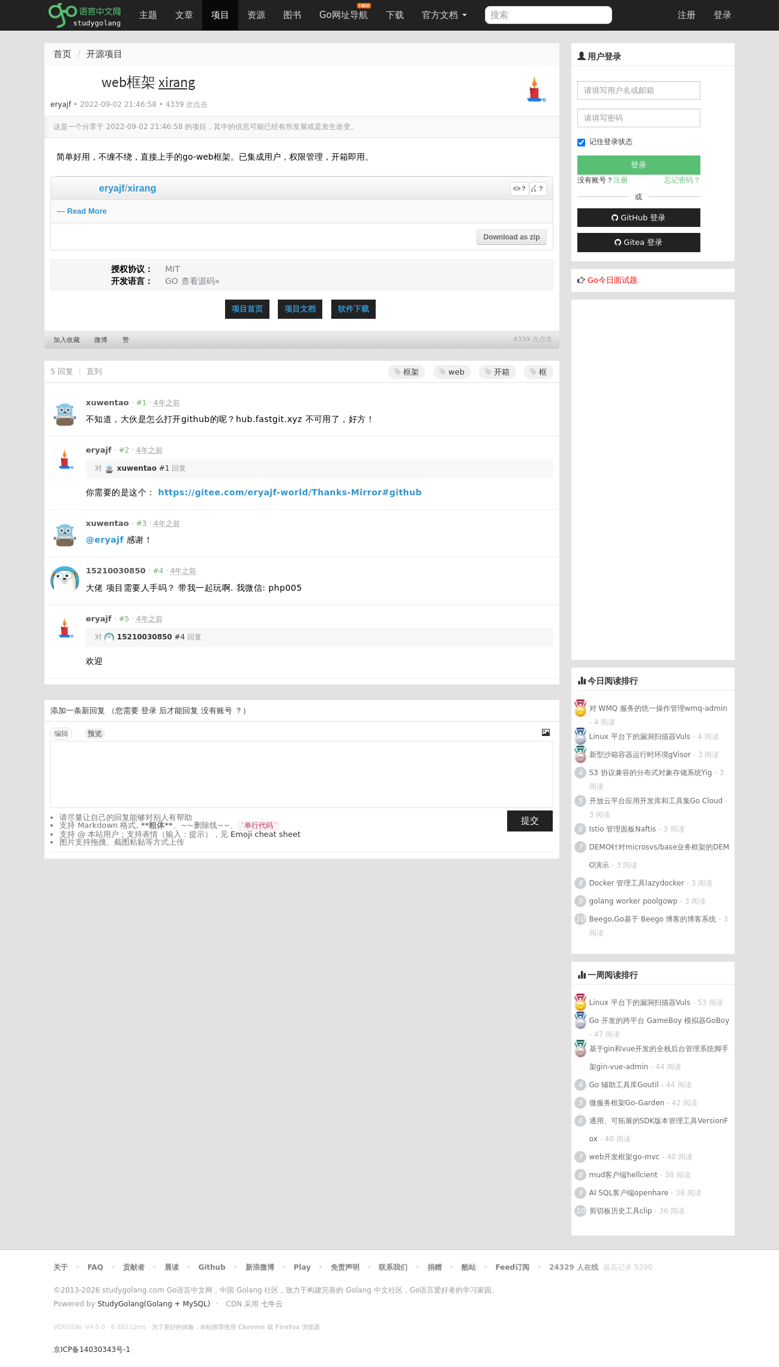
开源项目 (104, 54)
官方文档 (444, 15)
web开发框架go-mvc (624, 1157)
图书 (292, 15)
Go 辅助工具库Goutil (624, 1085)
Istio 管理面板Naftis (623, 829)
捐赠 (434, 1267)
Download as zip (511, 237)
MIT (172, 269)
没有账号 (216, 710)
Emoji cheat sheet (265, 834)
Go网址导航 (345, 11)
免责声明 (345, 1267)
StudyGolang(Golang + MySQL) (153, 1304)
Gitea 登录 (639, 242)
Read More (87, 211)
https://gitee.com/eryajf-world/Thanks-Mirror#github (290, 492)
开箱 (497, 371)
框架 (406, 371)
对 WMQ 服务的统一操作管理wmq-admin (658, 708)
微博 (100, 340)
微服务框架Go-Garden (628, 1103)
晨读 (171, 1267)
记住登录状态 (605, 141)
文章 (184, 15)
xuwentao (107, 402)
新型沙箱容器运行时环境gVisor (640, 754)
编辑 (61, 733)
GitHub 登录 (639, 217)
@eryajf (105, 540)
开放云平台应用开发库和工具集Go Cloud (656, 801)
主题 (148, 15)
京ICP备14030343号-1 (91, 1349)
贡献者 (134, 1267)
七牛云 (272, 1304)
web (452, 371)
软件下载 (353, 308)
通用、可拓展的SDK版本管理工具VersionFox (659, 1130)
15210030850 (116, 570)
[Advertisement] (653, 480)
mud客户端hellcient (623, 1175)
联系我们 (393, 1267)
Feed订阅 (513, 1267)
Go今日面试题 (612, 280)
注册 (687, 15)
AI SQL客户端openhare (629, 1193)
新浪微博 (259, 1267)
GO (171, 281)
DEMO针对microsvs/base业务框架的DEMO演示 (659, 856)
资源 (256, 15)
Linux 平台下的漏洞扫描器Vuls (640, 736)
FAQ (95, 1267)
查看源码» (200, 281)
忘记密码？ (682, 180)
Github (211, 1267)
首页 (62, 54)
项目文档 (300, 308)
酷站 (469, 1267)
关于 (60, 1267)
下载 (395, 15)
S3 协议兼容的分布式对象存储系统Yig (650, 772)
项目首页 (247, 308)
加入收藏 (66, 340)
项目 (220, 15)
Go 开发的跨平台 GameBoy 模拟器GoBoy (659, 1020)
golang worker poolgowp (633, 901)
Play (301, 1267)
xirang (141, 188)
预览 (95, 733)
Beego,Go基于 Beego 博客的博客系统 (653, 919)
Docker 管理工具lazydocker (636, 883)
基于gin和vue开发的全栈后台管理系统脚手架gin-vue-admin (659, 1058)
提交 (530, 820)
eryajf (60, 104)
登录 (723, 15)
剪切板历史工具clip (620, 1211)
